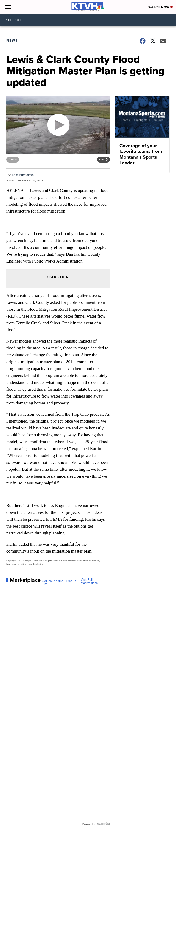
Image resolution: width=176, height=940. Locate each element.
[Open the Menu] (7, 7)
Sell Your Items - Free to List (59, 582)
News (12, 40)
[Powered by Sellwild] (103, 824)
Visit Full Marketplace (89, 581)
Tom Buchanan (23, 174)
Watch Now (160, 7)
